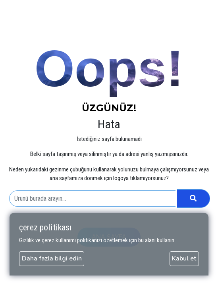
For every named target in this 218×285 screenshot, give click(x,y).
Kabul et (184, 258)
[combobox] (92, 198)
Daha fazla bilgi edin (52, 258)
